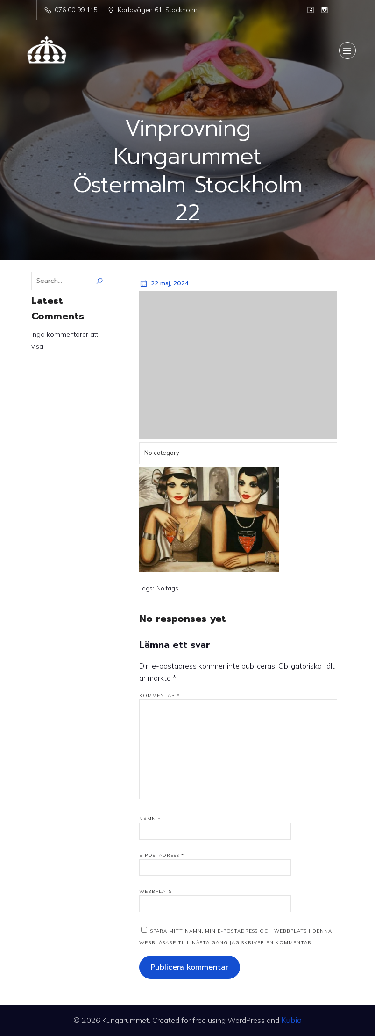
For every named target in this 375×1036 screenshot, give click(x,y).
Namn (150, 819)
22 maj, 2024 (164, 283)
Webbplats (155, 891)
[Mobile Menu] (347, 50)
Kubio (291, 1020)
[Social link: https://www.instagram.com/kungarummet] (325, 10)
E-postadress (161, 855)
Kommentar (159, 695)
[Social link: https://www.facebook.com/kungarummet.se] (311, 10)
